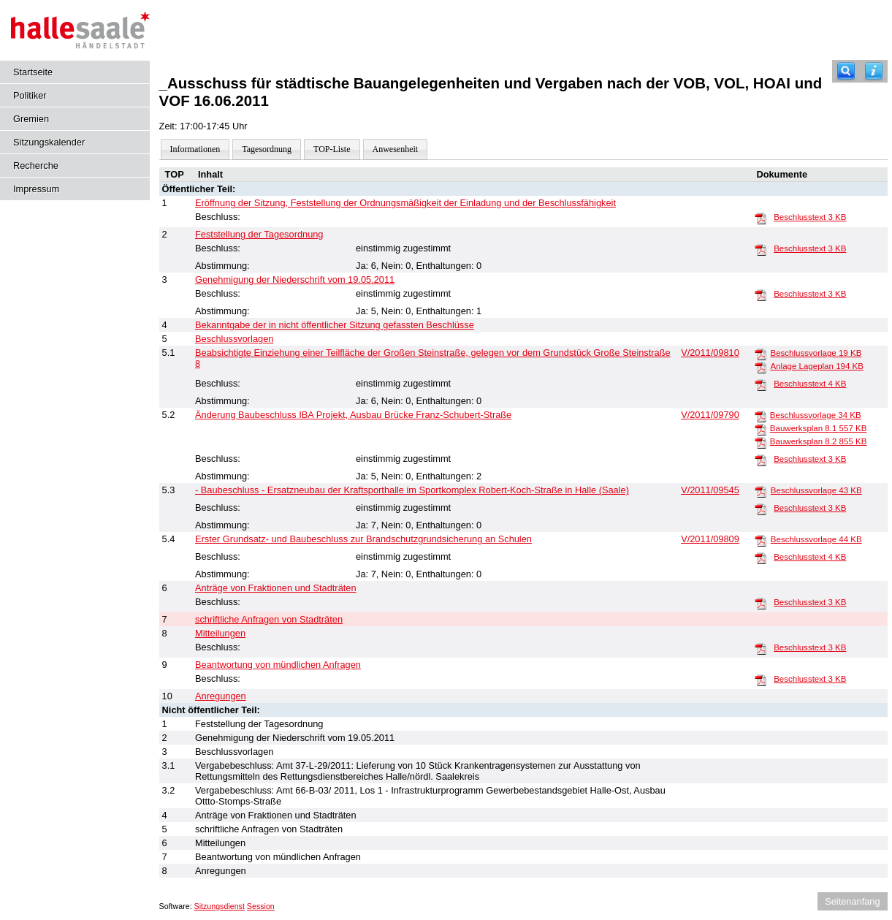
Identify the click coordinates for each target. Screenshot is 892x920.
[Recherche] (846, 71)
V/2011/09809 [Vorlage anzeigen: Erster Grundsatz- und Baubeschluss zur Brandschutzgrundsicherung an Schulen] (710, 538)
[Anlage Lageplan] (760, 366)
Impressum (36, 188)
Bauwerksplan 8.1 (818, 428)
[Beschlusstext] (760, 217)
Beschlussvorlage (815, 353)
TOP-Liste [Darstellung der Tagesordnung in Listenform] (331, 149)
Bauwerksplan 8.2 (818, 441)
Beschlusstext (810, 217)
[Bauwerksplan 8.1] (760, 429)
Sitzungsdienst (219, 906)
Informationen (195, 149)
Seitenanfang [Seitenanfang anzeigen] (852, 901)
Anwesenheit (396, 149)
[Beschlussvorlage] (760, 353)
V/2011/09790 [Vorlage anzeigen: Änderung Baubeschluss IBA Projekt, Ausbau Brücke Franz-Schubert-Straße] (710, 414)
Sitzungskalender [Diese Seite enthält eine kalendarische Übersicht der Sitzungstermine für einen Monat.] (49, 142)
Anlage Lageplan (816, 366)
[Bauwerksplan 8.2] (760, 442)
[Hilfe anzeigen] (874, 71)
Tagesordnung (266, 149)
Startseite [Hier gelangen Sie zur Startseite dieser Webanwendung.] (33, 71)
